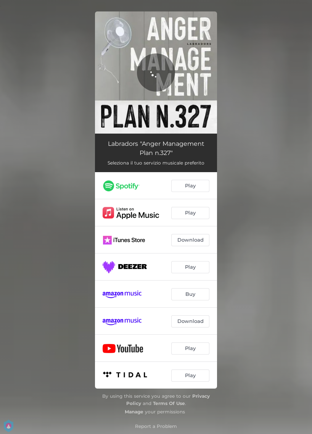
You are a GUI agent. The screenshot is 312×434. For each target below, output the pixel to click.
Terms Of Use (169, 403)
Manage (134, 412)
